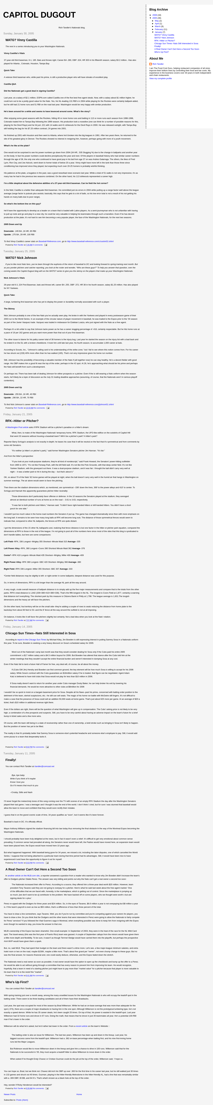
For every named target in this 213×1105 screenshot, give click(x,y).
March (158, 26)
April (157, 23)
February (159, 29)
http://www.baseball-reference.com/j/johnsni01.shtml (90, 404)
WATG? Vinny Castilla (21, 40)
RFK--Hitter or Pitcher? (21, 421)
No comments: (40, 408)
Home (79, 1094)
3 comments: (38, 245)
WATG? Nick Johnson (21, 257)
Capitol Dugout (39, 14)
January (159, 32)
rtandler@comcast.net (44, 766)
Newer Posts (9, 1094)
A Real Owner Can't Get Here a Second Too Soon (40, 869)
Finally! (10, 760)
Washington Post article (18, 427)
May (157, 21)
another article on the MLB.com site (24, 875)
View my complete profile (160, 78)
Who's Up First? (17, 982)
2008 (155, 15)
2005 (155, 18)
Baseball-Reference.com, (50, 241)
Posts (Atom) (22, 1100)
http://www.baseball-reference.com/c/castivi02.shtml (90, 241)
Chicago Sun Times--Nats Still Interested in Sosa (40, 633)
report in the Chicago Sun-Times (31, 639)
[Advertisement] (163, 92)
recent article (81, 1026)
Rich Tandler (158, 64)
